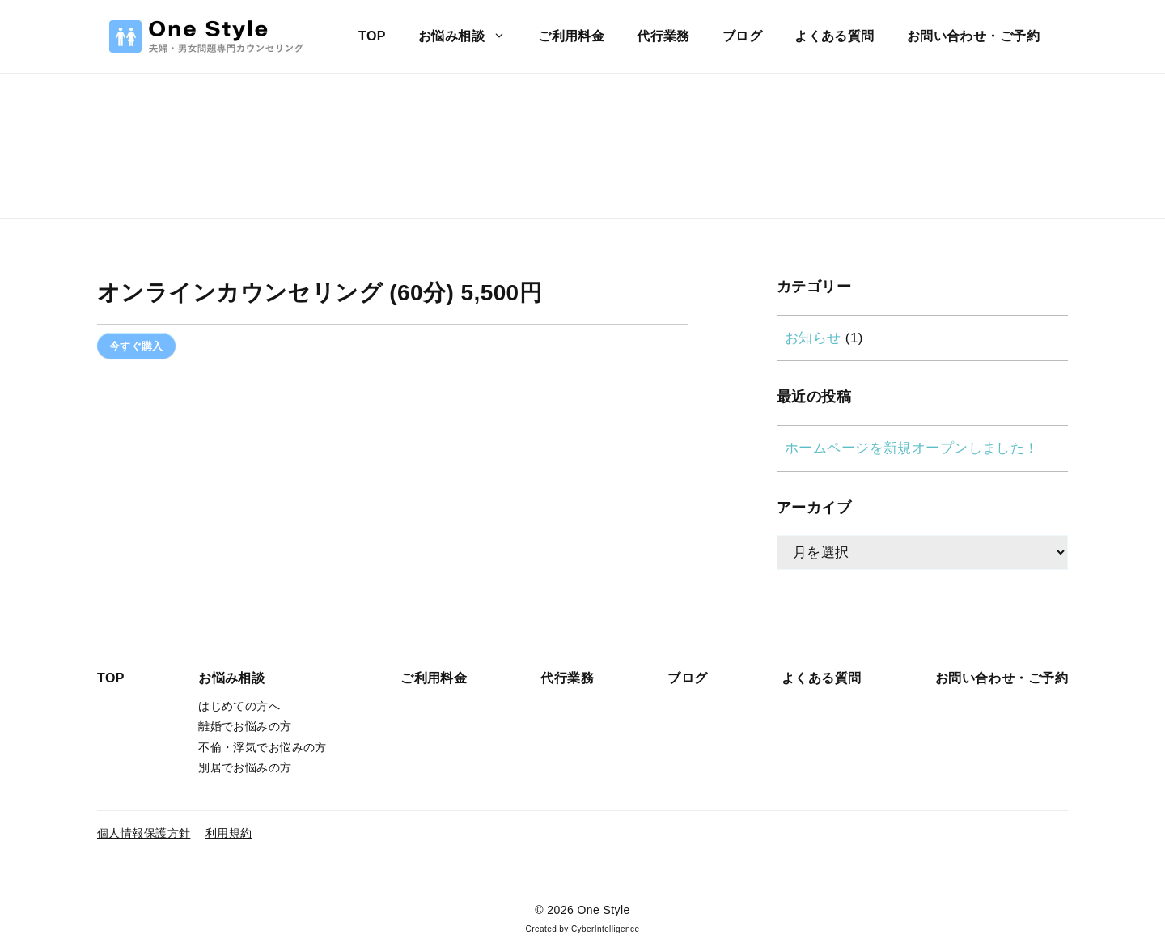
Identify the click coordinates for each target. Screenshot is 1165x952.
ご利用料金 (571, 36)
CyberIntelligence (605, 928)
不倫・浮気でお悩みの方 (262, 747)
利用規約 (228, 833)
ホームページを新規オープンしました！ (912, 448)
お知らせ (813, 338)
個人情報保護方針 (143, 833)
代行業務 (663, 36)
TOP (372, 36)
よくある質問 (834, 36)
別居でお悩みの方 (244, 767)
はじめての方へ (239, 705)
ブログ (742, 36)
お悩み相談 (470, 36)
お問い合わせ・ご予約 (973, 36)
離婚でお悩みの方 (244, 726)
